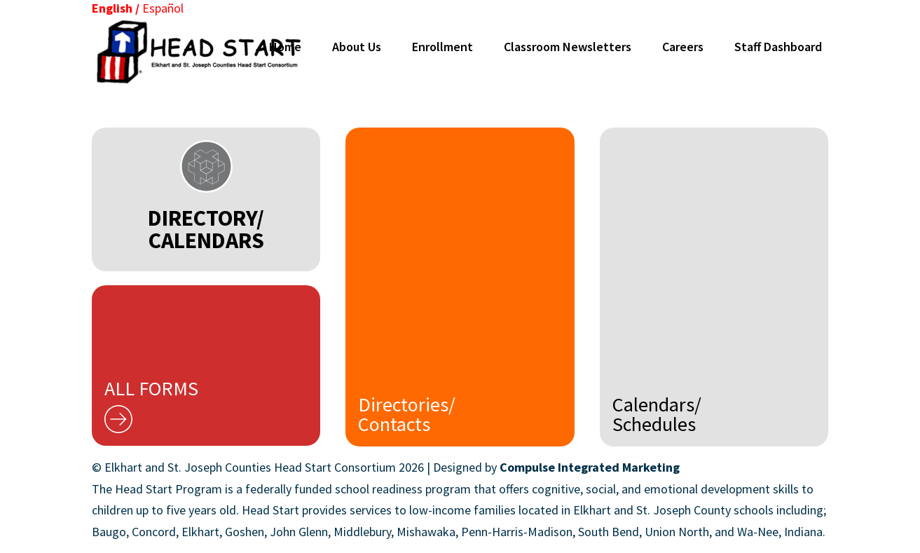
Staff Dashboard (778, 47)
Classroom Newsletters (567, 47)
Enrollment (442, 47)
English (112, 8)
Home (285, 47)
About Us (356, 47)
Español (163, 8)
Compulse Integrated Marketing (590, 467)
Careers (682, 47)
